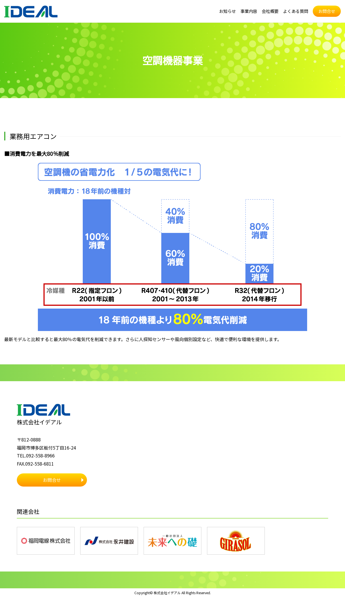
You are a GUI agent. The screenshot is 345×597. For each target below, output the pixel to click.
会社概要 (267, 11)
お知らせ (222, 11)
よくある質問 (293, 11)
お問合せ (326, 11)
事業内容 (244, 11)
